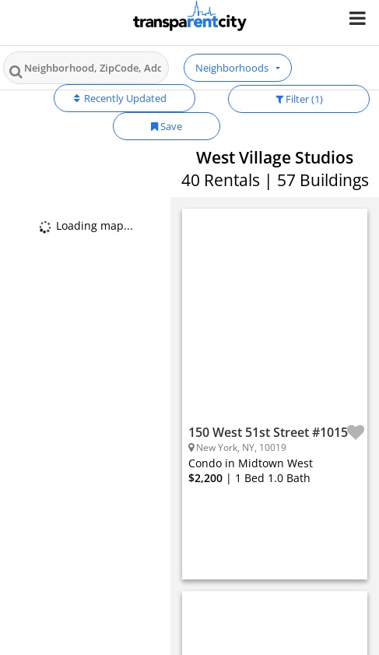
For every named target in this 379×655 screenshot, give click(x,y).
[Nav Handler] (359, 17)
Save (166, 126)
